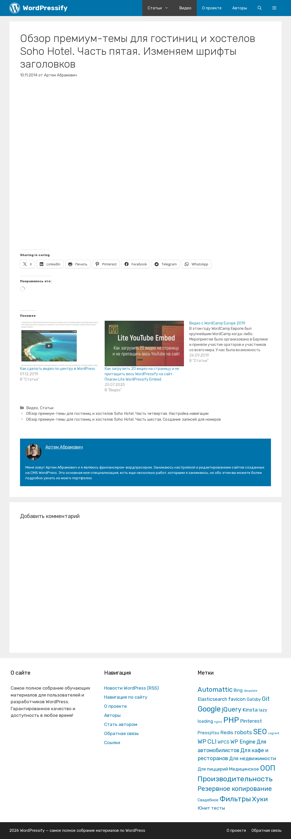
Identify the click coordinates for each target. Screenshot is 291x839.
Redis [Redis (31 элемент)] (226, 733)
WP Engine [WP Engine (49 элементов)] (242, 742)
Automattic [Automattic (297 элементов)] (215, 689)
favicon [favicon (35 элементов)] (237, 699)
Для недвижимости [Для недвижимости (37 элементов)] (252, 758)
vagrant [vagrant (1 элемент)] (273, 733)
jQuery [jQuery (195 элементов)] (231, 709)
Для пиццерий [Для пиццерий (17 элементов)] (213, 769)
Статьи (161, 8)
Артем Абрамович (64, 447)
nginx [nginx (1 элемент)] (218, 722)
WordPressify (45, 8)
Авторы (239, 8)
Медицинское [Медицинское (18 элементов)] (244, 769)
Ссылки (112, 742)
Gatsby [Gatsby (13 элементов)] (254, 699)
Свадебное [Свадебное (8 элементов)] (208, 800)
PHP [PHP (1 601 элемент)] (231, 720)
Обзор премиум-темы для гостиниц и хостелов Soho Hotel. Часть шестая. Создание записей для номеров (123, 419)
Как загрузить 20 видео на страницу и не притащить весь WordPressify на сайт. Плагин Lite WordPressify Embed (142, 374)
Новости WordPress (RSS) (131, 688)
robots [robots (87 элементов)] (243, 732)
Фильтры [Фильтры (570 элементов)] (235, 799)
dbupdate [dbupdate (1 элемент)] (250, 691)
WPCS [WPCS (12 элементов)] (223, 742)
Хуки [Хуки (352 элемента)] (260, 799)
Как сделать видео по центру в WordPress (57, 368)
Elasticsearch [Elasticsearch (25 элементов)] (212, 699)
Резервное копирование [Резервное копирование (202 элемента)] (235, 788)
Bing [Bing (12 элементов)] (238, 690)
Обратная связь (121, 733)
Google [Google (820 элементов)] (209, 709)
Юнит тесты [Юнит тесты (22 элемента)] (211, 808)
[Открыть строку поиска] (259, 8)
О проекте (212, 8)
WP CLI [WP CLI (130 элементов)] (207, 741)
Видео (185, 8)
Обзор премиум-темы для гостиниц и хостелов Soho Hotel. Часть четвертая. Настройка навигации (117, 413)
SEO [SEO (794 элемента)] (260, 731)
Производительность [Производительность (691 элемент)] (235, 779)
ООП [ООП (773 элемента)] (267, 768)
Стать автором (120, 724)
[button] (274, 8)
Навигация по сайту (125, 697)
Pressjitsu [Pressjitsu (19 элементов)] (208, 732)
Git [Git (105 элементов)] (266, 698)
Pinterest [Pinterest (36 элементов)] (251, 721)
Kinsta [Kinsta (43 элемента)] (250, 710)
